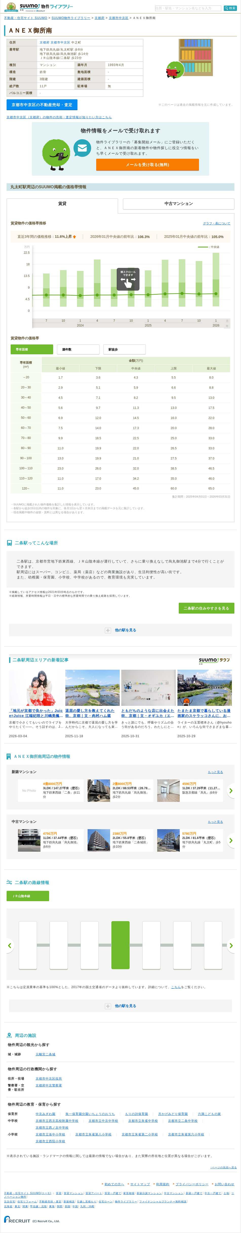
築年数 (66, 349)
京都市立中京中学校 (103, 1121)
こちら (176, 987)
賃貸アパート (94, 1193)
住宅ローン (106, 1201)
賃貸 (59, 1193)
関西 (60, 1206)
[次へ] (230, 790)
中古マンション (174, 1193)
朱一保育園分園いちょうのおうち (90, 1114)
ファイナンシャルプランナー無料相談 (163, 1201)
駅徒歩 (113, 349)
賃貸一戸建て (113, 1193)
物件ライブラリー (126, 1201)
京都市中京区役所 (49, 1078)
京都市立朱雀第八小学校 (93, 1134)
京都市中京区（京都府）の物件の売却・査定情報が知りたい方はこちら (59, 117)
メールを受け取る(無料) (147, 164)
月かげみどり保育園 (173, 1114)
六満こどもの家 (209, 1114)
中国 (75, 1206)
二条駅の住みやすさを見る (206, 608)
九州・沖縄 (87, 1206)
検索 (232, 8)
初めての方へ (114, 1184)
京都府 (100, 18)
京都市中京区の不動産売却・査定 (42, 105)
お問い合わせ (224, 1184)
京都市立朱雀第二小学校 (140, 1134)
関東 (25, 1206)
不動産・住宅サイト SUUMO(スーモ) (27, 1193)
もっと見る (215, 772)
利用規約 (162, 1184)
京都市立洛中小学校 (50, 1134)
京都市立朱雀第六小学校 (186, 1134)
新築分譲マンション (149, 1193)
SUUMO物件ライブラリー (71, 18)
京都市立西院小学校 (50, 1141)
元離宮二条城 (45, 1054)
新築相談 (69, 1201)
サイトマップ (140, 1184)
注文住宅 (9, 1201)
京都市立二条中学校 (183, 1121)
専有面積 (22, 349)
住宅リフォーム (27, 1201)
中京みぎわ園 (45, 1114)
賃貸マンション (73, 1193)
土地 (226, 1193)
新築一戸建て (194, 1193)
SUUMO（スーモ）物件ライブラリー (38, 7)
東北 (17, 1206)
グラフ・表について (216, 223)
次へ (230, 945)
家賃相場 (128, 1193)
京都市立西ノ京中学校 (52, 1127)
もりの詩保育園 (136, 1114)
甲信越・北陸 (38, 1206)
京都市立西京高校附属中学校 (57, 1121)
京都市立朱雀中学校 (143, 1121)
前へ (10, 945)
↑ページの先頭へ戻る (223, 1167)
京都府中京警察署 (49, 1085)
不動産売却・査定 (50, 1201)
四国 (67, 1206)
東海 (52, 1206)
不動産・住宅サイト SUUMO (25, 18)
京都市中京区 (119, 18)
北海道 (8, 1206)
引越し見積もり (86, 1201)
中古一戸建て (213, 1193)
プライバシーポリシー (192, 1184)
